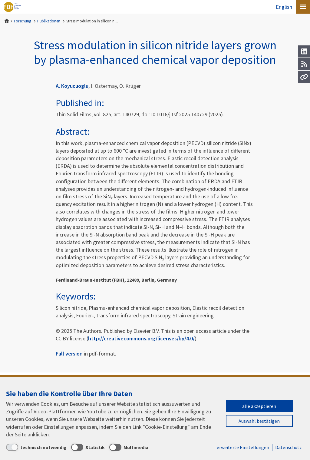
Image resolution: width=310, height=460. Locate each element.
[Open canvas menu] (303, 7)
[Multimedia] (128, 447)
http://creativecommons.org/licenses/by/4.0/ (141, 338)
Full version (69, 353)
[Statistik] (88, 447)
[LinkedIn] (304, 51)
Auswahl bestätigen (259, 421)
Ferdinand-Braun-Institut (12, 7)
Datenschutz (288, 447)
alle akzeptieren (259, 406)
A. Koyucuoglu (72, 85)
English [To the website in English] (284, 6)
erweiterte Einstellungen (243, 447)
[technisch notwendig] (36, 447)
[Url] (304, 77)
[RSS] (304, 64)
